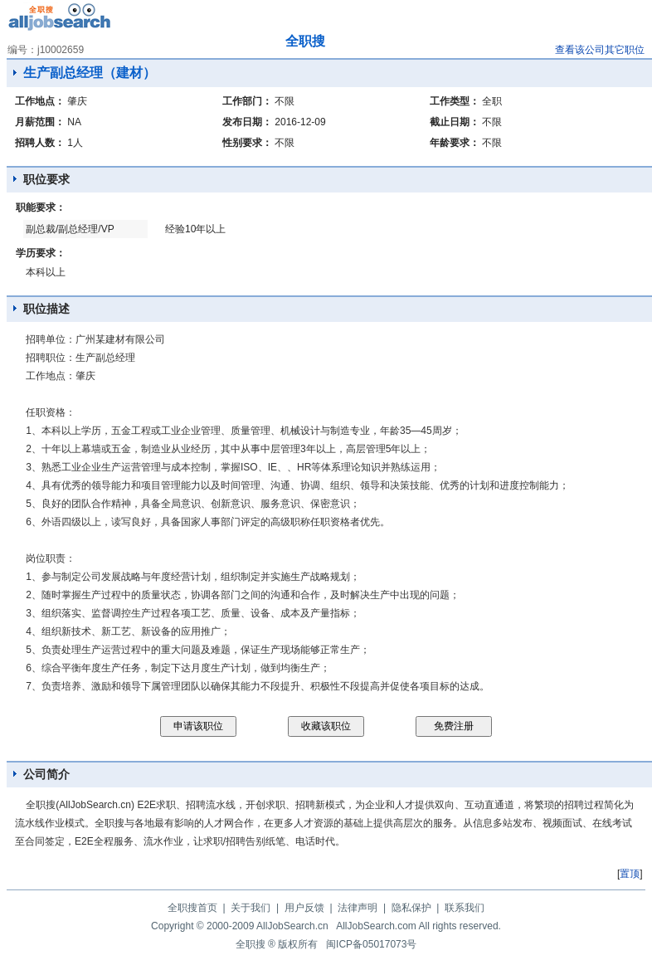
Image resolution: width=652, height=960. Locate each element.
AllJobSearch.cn (292, 926)
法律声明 (357, 908)
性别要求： (247, 143)
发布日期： (247, 122)
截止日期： (454, 122)
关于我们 (250, 908)
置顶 (630, 874)
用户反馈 (304, 908)
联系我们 (464, 908)
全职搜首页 (192, 908)
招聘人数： (40, 143)
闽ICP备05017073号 (371, 944)
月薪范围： (40, 122)
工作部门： (247, 101)
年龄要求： (454, 143)
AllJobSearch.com (376, 926)
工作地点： (40, 101)
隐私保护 (411, 908)
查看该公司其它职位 (600, 50)
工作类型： (454, 101)
